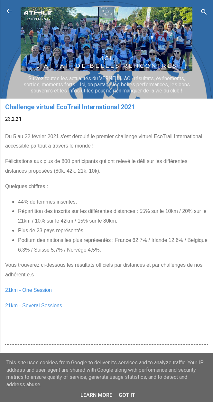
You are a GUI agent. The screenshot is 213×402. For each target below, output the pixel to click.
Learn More (96, 395)
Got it (127, 395)
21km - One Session (28, 290)
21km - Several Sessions (33, 305)
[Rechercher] (204, 13)
